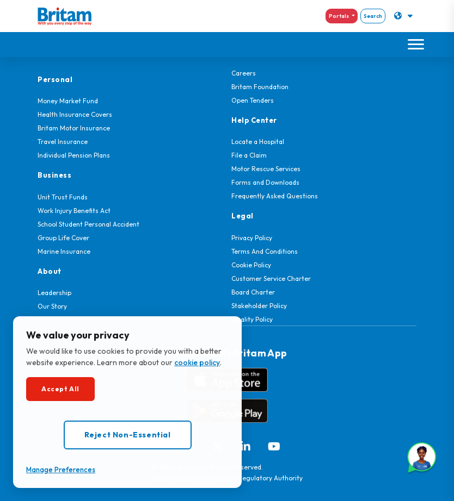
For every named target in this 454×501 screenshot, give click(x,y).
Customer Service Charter (271, 278)
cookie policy (197, 362)
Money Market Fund (68, 101)
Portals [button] (339, 16)
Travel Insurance (63, 141)
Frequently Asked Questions (274, 196)
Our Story (52, 306)
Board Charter (253, 292)
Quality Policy (252, 319)
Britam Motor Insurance (74, 128)
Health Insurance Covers (75, 114)
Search (373, 16)
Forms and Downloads (265, 182)
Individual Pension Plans (74, 155)
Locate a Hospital (257, 141)
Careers (243, 73)
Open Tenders (252, 100)
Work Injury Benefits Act (74, 210)
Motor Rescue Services (265, 169)
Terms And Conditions (264, 251)
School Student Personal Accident (88, 224)
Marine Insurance (64, 251)
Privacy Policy (251, 238)
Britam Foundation (260, 87)
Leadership (54, 293)
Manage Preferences (60, 469)
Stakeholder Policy (259, 306)
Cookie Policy (251, 265)
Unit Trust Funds (63, 197)
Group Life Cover (63, 238)
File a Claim (249, 155)
